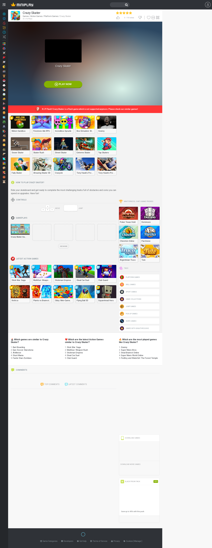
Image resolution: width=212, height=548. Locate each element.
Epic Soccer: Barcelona (23, 350)
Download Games (130, 438)
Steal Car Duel (73, 355)
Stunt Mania (18, 355)
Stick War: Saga (74, 347)
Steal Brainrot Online (130, 352)
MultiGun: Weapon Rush (77, 350)
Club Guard (72, 358)
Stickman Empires (75, 352)
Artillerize (17, 352)
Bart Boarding (19, 347)
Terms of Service (98, 540)
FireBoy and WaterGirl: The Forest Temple (139, 358)
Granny (124, 347)
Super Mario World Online (132, 355)
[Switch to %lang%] (58, 534)
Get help (82, 540)
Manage (138, 540)
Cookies (128, 540)
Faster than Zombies (22, 358)
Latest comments (75, 384)
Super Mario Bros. (129, 350)
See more (63, 246)
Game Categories (48, 540)
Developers (67, 540)
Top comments (50, 384)
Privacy (115, 540)
